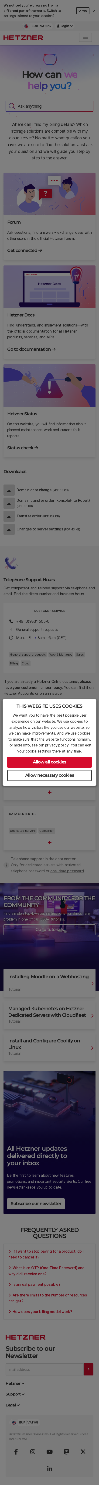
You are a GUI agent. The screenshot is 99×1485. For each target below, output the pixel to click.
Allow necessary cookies (49, 775)
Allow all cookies (49, 762)
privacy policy (57, 745)
